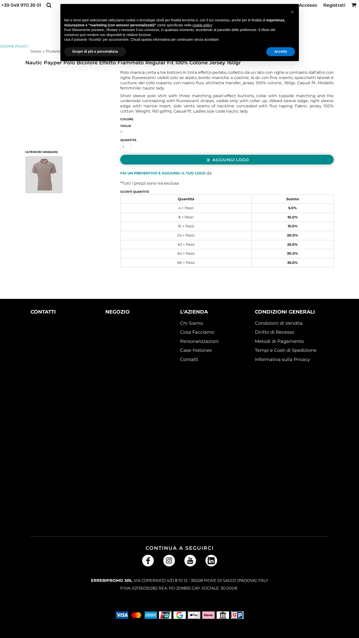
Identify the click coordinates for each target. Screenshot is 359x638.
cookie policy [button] (202, 25)
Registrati (334, 5)
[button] (48, 5)
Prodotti (53, 51)
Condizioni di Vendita (279, 323)
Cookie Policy (14, 46)
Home (36, 51)
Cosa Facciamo (197, 332)
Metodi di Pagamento (279, 341)
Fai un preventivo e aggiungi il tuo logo (162, 173)
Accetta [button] (280, 51)
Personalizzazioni (199, 341)
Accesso (308, 5)
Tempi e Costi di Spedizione (286, 350)
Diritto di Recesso (274, 332)
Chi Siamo (191, 323)
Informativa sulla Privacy (282, 359)
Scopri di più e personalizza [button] (95, 51)
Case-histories (196, 350)
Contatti (189, 359)
